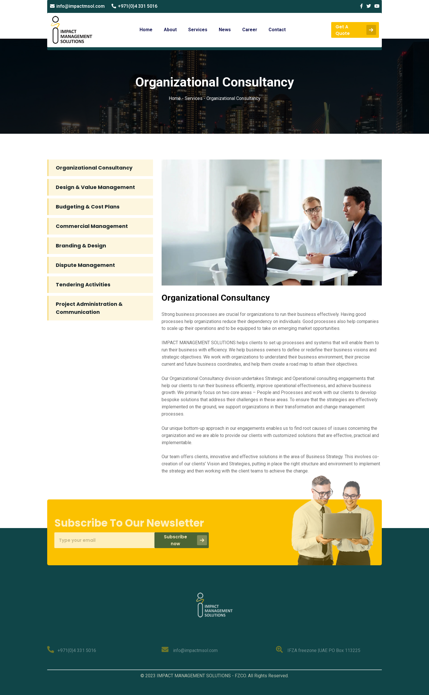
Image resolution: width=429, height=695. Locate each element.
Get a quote (355, 30)
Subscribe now (183, 540)
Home (146, 29)
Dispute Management (85, 265)
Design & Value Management (95, 187)
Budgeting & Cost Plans (88, 206)
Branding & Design (81, 245)
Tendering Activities (83, 284)
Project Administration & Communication (89, 308)
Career (249, 29)
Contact (277, 29)
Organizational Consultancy (94, 167)
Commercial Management (92, 226)
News (225, 29)
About (170, 29)
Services (197, 29)
